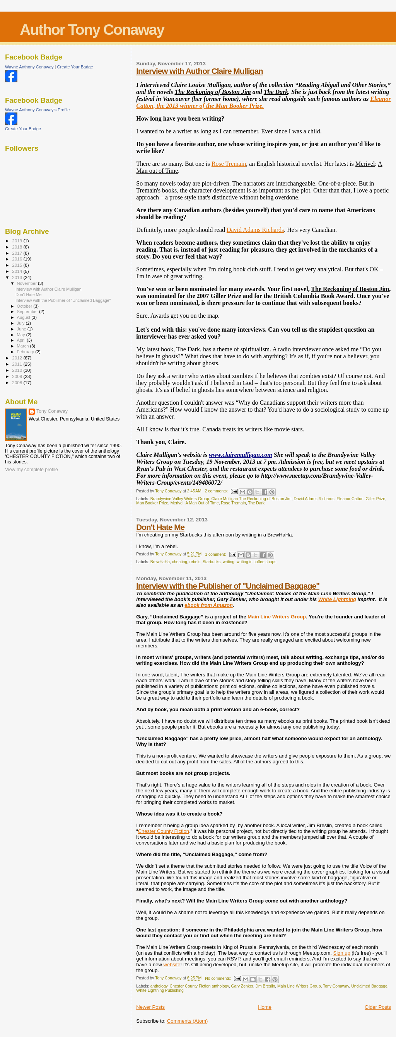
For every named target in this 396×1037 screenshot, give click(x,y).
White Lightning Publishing (159, 990)
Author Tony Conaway (92, 29)
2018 (17, 246)
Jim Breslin (265, 986)
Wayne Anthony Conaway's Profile (37, 109)
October (25, 306)
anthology (158, 986)
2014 (17, 271)
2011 (17, 363)
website (171, 964)
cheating (179, 562)
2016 (17, 258)
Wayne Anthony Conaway (29, 67)
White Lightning (337, 599)
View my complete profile (31, 469)
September (28, 311)
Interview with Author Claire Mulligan (199, 70)
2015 (17, 264)
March (23, 346)
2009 (17, 376)
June (22, 329)
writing (228, 562)
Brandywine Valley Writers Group (179, 499)
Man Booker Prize (152, 503)
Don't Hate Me (160, 527)
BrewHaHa (160, 562)
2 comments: (217, 491)
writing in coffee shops (257, 562)
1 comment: (216, 554)
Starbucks (211, 562)
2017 (17, 252)
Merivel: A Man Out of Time (195, 503)
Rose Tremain (229, 163)
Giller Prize (376, 499)
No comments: (218, 978)
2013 (17, 277)
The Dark (256, 503)
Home (264, 1007)
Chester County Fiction (163, 831)
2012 (17, 357)
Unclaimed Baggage (369, 986)
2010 (17, 370)
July (21, 323)
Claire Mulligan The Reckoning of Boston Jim (252, 499)
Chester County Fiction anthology (199, 986)
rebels (194, 562)
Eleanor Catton (349, 499)
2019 (17, 240)
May (21, 334)
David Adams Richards (255, 229)
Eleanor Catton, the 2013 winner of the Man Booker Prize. (263, 102)
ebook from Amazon (208, 605)
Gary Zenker (242, 986)
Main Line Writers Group (277, 617)
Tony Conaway (336, 986)
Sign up (341, 953)
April (22, 340)
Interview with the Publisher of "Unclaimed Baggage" (227, 585)
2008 (17, 382)
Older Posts (378, 1007)
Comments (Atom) (187, 1021)
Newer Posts (150, 1007)
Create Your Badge (75, 67)
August (24, 317)
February (26, 351)
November (27, 283)
